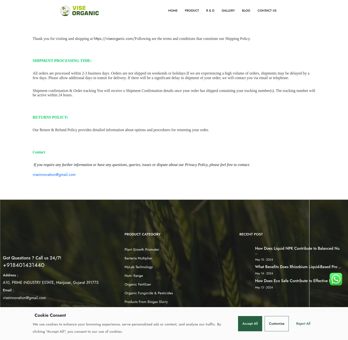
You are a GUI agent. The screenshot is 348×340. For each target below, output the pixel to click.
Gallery (228, 10)
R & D (210, 10)
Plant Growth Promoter (141, 249)
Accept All (250, 323)
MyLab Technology (138, 267)
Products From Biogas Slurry (146, 301)
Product (192, 10)
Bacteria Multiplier (138, 258)
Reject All (303, 323)
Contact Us (267, 10)
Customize (276, 323)
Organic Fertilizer (137, 284)
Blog (246, 10)
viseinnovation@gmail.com (54, 174)
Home (172, 10)
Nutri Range (133, 275)
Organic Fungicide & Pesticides (148, 293)
